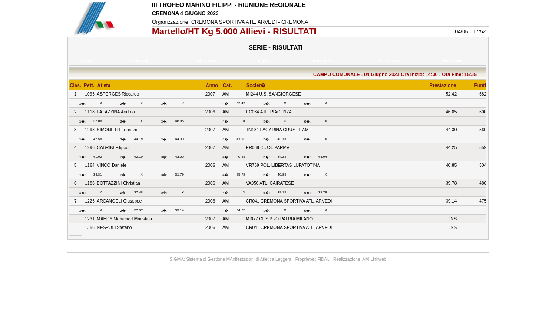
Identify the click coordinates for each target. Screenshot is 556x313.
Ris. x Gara (389, 61)
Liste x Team (207, 61)
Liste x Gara (138, 61)
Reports (266, 61)
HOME (87, 61)
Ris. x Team (454, 61)
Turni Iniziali (324, 61)
